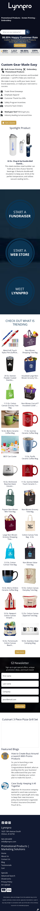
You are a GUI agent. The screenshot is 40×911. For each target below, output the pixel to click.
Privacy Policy (6, 882)
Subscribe (20, 706)
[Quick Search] (12, 32)
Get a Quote (9, 123)
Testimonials (6, 865)
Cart (3, 868)
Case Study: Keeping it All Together (23, 784)
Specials (4, 873)
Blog (3, 862)
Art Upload (5, 885)
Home (3, 853)
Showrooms (6, 879)
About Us (5, 856)
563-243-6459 (6, 839)
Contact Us (5, 859)
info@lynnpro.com (8, 841)
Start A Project (20, 45)
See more (20, 652)
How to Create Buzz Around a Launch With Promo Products (25, 756)
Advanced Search (8, 876)
